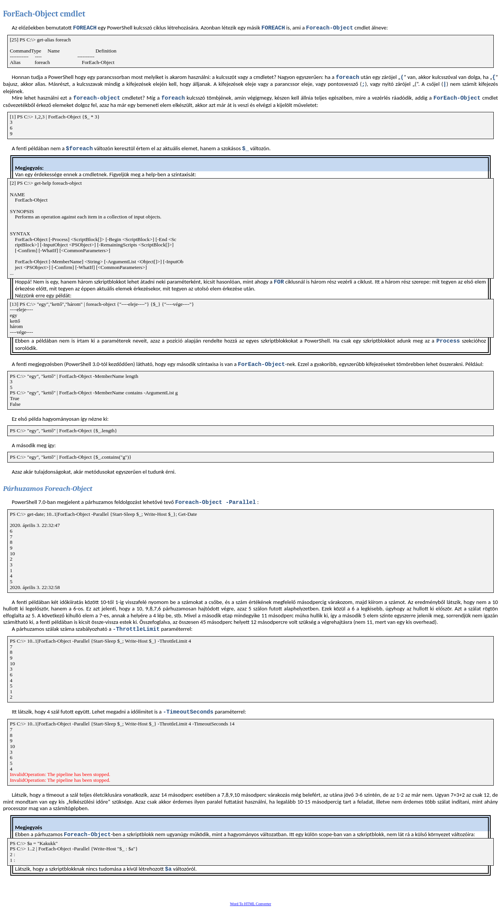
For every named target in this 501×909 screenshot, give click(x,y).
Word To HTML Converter (250, 904)
